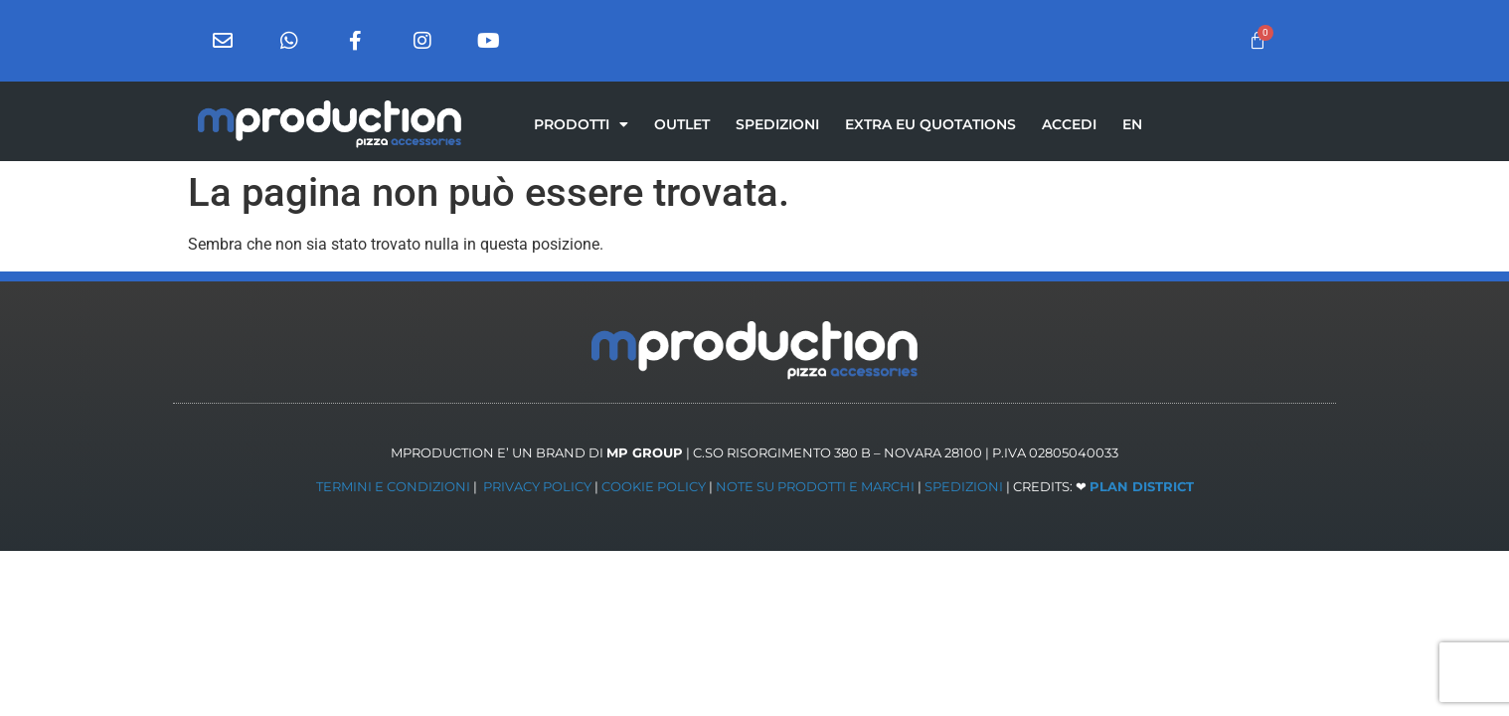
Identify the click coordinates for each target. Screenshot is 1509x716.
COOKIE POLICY (653, 486)
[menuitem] (1132, 124)
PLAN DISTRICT (1142, 486)
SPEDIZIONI (777, 124)
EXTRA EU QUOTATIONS (930, 124)
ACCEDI (1069, 124)
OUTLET (682, 124)
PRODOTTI (581, 124)
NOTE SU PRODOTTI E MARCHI (815, 486)
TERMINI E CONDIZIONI (393, 486)
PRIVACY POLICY (537, 486)
